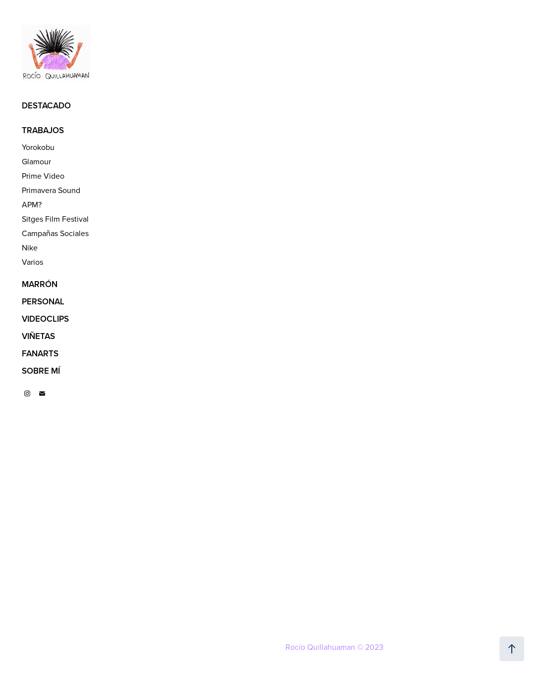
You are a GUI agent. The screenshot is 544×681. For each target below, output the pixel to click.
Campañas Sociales (55, 233)
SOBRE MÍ (41, 371)
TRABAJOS (43, 130)
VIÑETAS (38, 336)
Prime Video (43, 175)
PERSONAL (43, 301)
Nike (30, 247)
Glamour (36, 161)
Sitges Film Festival (55, 218)
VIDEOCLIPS (45, 319)
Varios (32, 261)
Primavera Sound (51, 190)
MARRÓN (39, 284)
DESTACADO (46, 105)
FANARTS (40, 353)
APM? (32, 204)
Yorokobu (38, 147)
